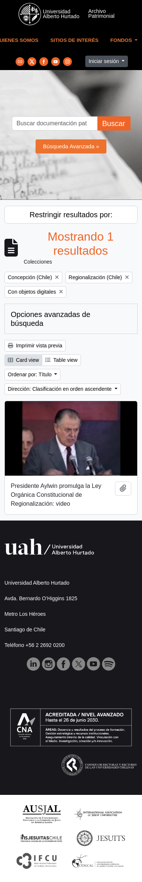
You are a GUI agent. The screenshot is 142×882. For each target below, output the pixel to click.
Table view (61, 360)
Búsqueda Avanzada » (71, 146)
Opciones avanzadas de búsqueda (50, 318)
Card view (23, 360)
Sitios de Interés (74, 40)
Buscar (113, 123)
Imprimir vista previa (35, 345)
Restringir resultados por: (71, 215)
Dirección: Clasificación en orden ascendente (60, 389)
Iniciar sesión (104, 61)
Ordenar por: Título (30, 374)
